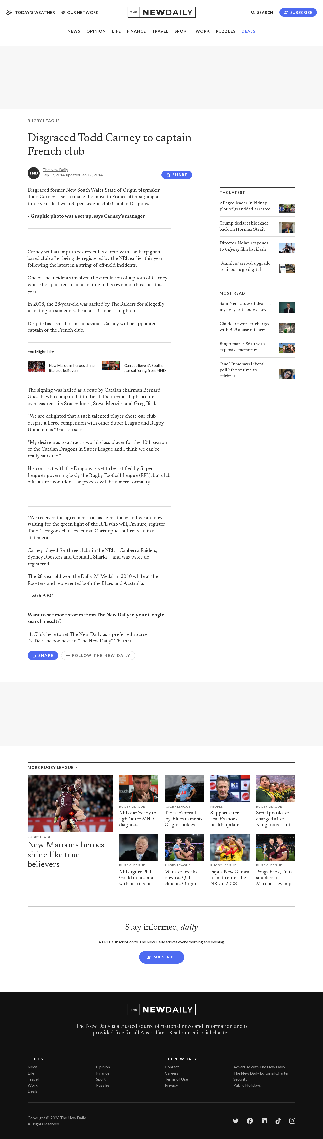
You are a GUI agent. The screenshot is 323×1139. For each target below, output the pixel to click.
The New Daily (55, 169)
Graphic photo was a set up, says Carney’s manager (88, 216)
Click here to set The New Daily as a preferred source (90, 634)
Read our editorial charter (199, 1033)
